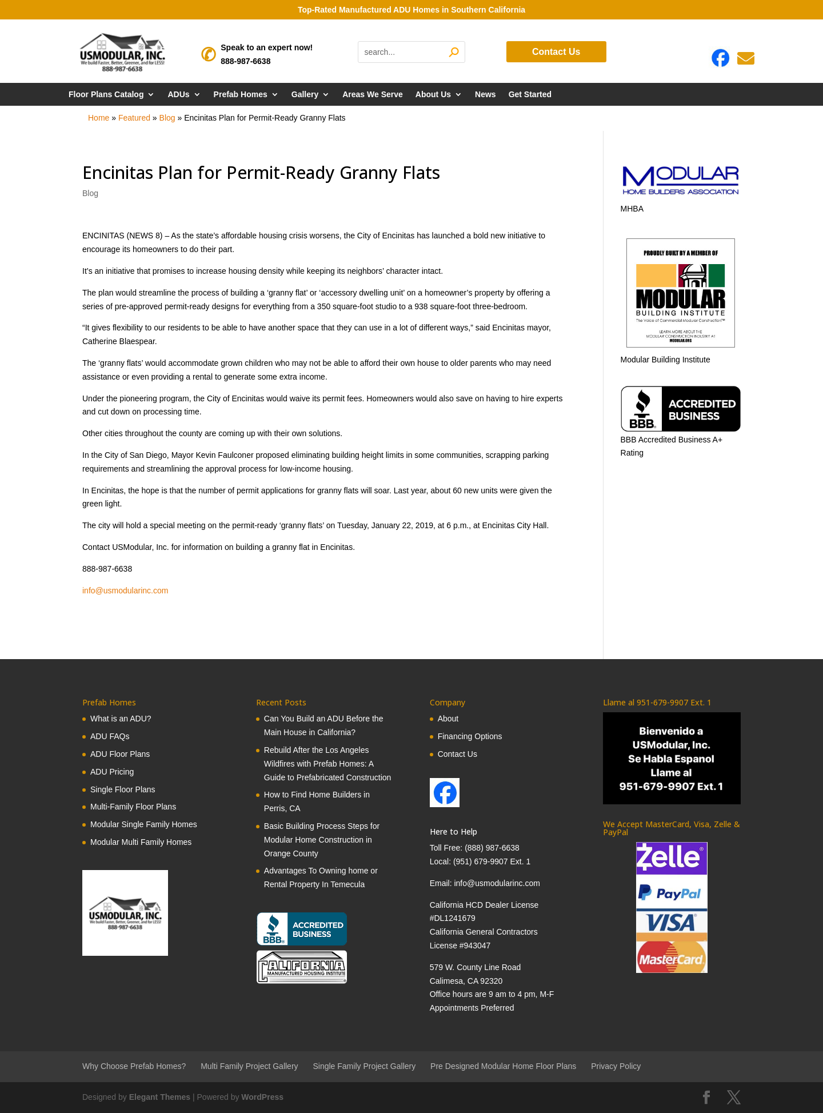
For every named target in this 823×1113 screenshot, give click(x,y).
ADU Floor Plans (120, 754)
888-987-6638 (245, 61)
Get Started (530, 94)
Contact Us (556, 52)
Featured (134, 117)
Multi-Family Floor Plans (133, 806)
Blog (167, 117)
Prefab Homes (240, 94)
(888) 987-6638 (492, 847)
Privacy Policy (616, 1066)
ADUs (178, 94)
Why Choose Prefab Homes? (134, 1066)
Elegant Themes (159, 1097)
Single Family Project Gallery (364, 1066)
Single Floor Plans (122, 789)
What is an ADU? (120, 718)
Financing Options (470, 736)
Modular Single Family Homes (143, 824)
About (448, 718)
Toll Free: (447, 847)
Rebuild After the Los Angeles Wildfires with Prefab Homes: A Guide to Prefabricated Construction (327, 763)
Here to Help (453, 831)
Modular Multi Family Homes (140, 842)
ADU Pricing (112, 771)
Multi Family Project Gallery (249, 1066)
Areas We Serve (372, 94)
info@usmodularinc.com (125, 590)
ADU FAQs (109, 736)
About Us (433, 94)
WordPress (262, 1097)
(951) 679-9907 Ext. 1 (491, 861)
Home (98, 117)
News (485, 94)
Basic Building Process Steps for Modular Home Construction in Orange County (321, 839)
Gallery (304, 94)
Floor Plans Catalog (106, 94)
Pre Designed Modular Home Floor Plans (503, 1066)
